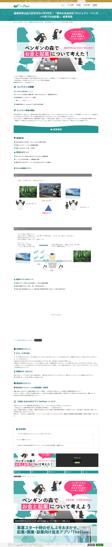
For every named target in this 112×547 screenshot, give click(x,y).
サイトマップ (66, 541)
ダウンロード (38, 340)
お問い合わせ (76, 541)
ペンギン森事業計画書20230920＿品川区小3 (23, 340)
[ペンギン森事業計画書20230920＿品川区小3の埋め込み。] (56, 315)
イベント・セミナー (31, 476)
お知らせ (24, 476)
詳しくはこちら (81, 1)
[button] (56, 529)
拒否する (91, 544)
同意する (99, 544)
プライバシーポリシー (39, 545)
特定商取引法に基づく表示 (53, 541)
